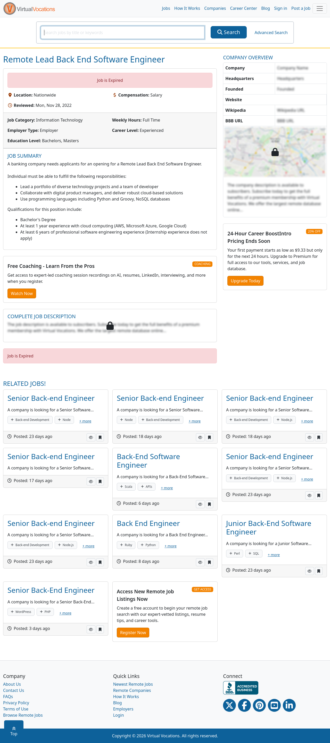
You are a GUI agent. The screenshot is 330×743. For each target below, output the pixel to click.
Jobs (166, 8)
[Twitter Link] (229, 705)
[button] (91, 437)
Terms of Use (15, 709)
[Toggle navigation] (319, 8)
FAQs (8, 696)
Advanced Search (270, 32)
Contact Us (13, 690)
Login (118, 715)
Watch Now (22, 293)
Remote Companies (132, 690)
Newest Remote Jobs (133, 684)
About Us (12, 684)
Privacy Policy (16, 703)
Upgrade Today (245, 281)
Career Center (243, 8)
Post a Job (300, 8)
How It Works (187, 8)
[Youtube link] (274, 705)
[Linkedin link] (289, 705)
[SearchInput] (122, 32)
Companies (215, 8)
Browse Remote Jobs (23, 715)
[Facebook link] (244, 705)
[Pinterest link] (259, 705)
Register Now (133, 632)
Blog (265, 8)
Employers (123, 709)
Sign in (280, 8)
